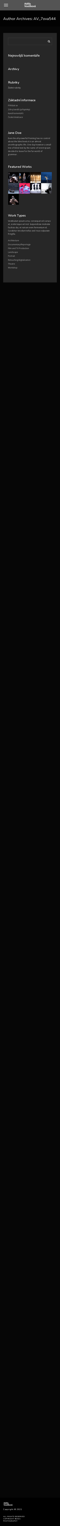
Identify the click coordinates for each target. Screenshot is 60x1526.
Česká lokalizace (15, 117)
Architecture (13, 240)
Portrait (11, 256)
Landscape (13, 252)
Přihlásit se (13, 105)
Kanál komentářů (15, 113)
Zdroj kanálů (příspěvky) (19, 109)
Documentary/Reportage (19, 244)
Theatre (11, 263)
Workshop (12, 267)
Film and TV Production (18, 248)
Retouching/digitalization (19, 260)
